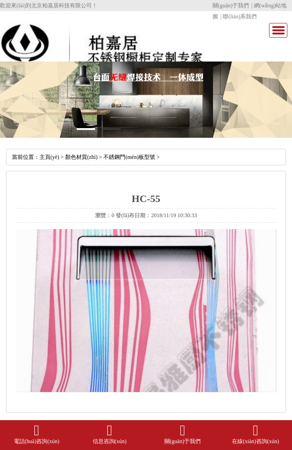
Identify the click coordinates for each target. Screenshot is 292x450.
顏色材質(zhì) (81, 157)
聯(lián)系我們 (240, 16)
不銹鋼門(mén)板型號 (129, 157)
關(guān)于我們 (231, 5)
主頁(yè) (49, 157)
